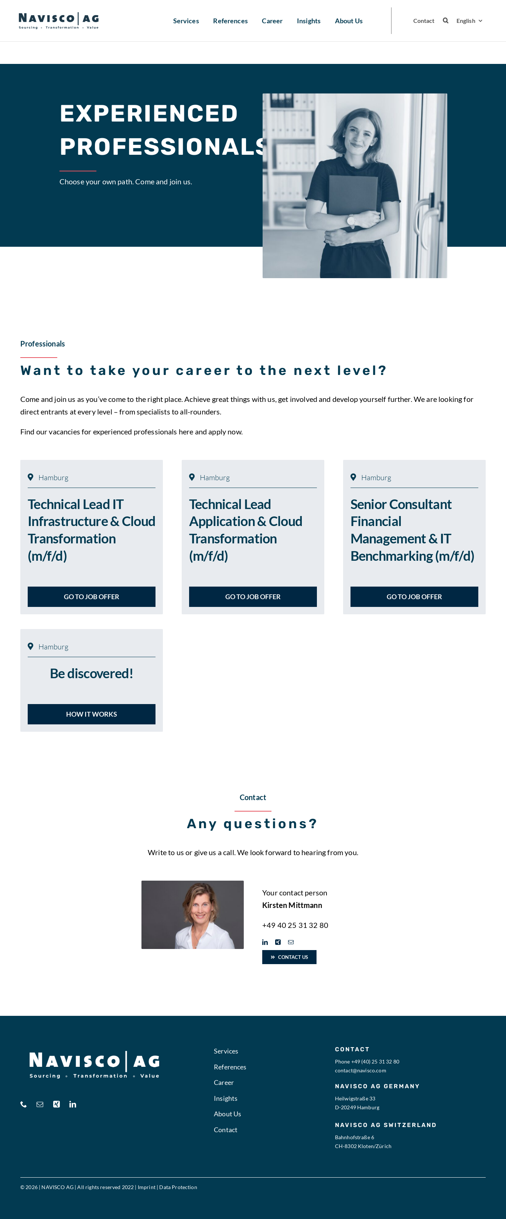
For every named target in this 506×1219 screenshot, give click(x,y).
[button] (445, 21)
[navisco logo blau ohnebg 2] (58, 15)
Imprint (146, 1187)
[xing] (278, 942)
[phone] (23, 1104)
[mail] (291, 942)
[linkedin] (265, 942)
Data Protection (178, 1187)
